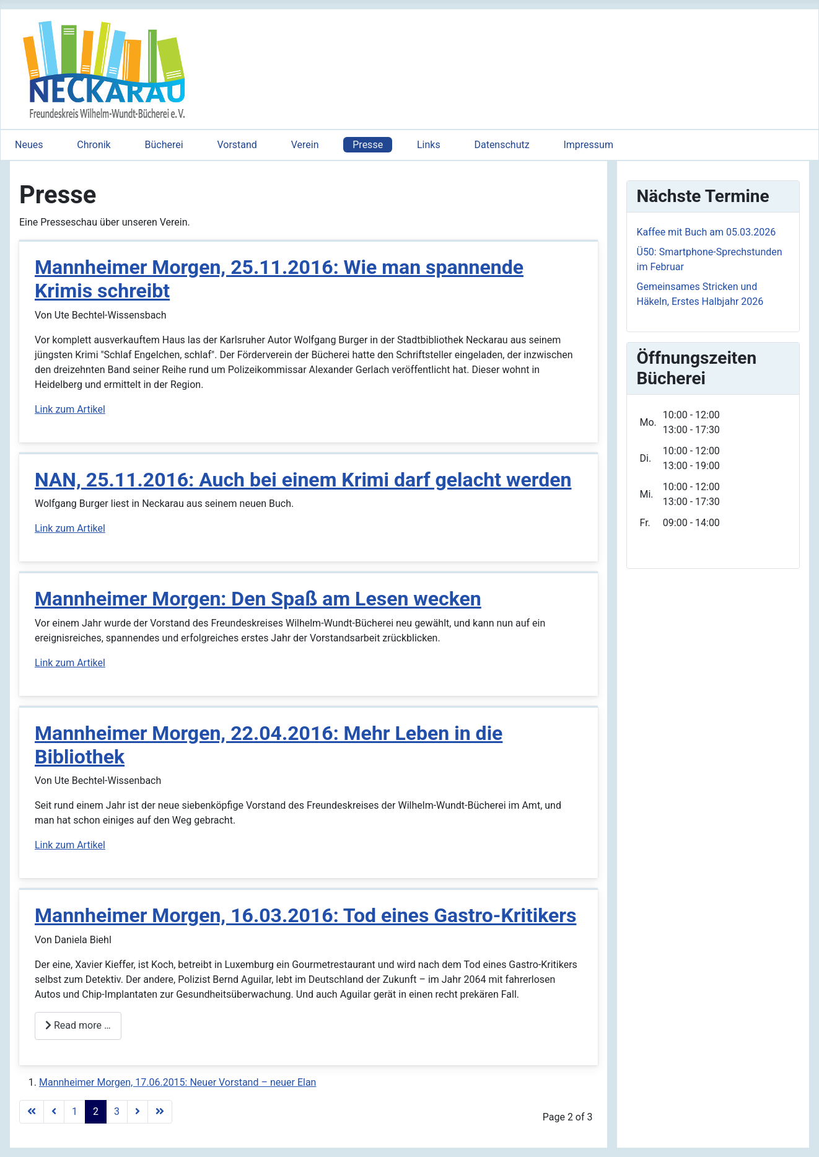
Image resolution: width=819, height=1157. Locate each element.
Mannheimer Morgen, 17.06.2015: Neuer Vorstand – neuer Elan (177, 1082)
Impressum (588, 145)
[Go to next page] (137, 1112)
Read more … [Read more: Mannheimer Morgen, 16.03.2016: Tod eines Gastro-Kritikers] (78, 1025)
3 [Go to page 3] (117, 1111)
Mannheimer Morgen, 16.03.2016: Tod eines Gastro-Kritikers (305, 915)
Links (428, 145)
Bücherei (164, 145)
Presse (368, 145)
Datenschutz (501, 145)
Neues (29, 145)
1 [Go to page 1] (74, 1111)
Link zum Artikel (70, 409)
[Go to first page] (31, 1112)
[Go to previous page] (53, 1112)
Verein (305, 145)
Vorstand (236, 145)
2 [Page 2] (96, 1111)
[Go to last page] (159, 1112)
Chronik (93, 145)
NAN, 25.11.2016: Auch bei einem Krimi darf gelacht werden (303, 479)
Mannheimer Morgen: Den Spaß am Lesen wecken (258, 598)
